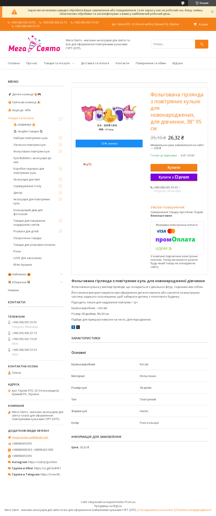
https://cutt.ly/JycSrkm (42, 462)
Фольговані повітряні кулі (31, 151)
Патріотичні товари (27, 238)
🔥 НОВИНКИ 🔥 (24, 125)
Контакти (122, 63)
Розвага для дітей (26, 231)
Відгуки (178, 63)
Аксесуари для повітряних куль (31, 201)
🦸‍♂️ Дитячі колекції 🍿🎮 (24, 94)
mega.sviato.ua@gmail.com (30, 437)
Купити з (174, 177)
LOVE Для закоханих (27, 258)
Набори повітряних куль (30, 138)
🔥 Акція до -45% (19, 110)
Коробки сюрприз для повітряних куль (28, 171)
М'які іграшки (22, 264)
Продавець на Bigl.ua (108, 506)
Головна (14, 63)
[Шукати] (201, 44)
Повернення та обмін (151, 63)
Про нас (31, 63)
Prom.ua (130, 502)
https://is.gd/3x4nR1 (47, 468)
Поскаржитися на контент (156, 510)
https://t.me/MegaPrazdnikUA (60, 474)
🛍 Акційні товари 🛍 (28, 131)
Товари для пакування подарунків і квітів (29, 223)
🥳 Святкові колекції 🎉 (24, 102)
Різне (17, 251)
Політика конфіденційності (193, 510)
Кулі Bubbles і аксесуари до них (32, 160)
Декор (17, 193)
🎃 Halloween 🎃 (19, 274)
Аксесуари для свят (26, 179)
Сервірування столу (27, 186)
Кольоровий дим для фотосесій (28, 212)
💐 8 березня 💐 (19, 282)
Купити (174, 167)
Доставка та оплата (95, 63)
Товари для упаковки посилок (34, 245)
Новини (13, 290)
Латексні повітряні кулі (29, 145)
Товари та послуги (57, 63)
